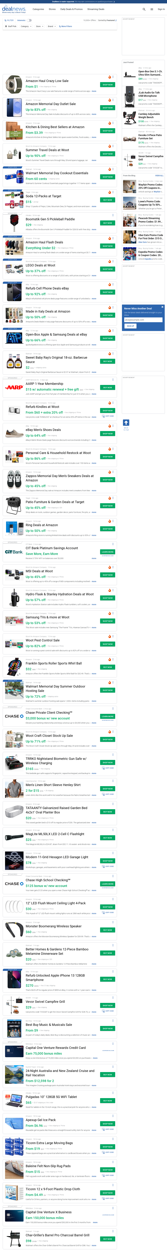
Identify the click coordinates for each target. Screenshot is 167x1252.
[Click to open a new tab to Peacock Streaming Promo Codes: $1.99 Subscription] (143, 220)
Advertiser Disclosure (108, 555)
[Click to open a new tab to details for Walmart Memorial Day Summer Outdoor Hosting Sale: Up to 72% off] (14, 691)
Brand (52, 26)
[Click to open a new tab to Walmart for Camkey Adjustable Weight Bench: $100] (143, 118)
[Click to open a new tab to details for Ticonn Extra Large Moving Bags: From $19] (14, 1146)
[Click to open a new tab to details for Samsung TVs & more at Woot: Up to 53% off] (14, 621)
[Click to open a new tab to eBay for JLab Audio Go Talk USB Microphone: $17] (143, 96)
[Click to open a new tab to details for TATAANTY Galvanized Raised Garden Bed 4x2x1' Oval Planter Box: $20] (14, 813)
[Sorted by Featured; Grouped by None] (107, 20)
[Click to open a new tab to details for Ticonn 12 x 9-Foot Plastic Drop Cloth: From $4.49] (14, 1193)
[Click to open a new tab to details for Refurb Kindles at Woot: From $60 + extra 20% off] (14, 410)
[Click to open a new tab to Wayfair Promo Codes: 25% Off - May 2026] (143, 186)
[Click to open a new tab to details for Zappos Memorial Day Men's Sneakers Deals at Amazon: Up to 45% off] (14, 481)
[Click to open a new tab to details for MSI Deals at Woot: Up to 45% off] (14, 575)
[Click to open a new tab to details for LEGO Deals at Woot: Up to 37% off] (14, 269)
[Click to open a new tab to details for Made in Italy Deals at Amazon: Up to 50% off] (14, 315)
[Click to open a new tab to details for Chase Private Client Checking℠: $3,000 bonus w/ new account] (14, 716)
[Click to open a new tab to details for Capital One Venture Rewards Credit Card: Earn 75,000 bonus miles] (14, 1051)
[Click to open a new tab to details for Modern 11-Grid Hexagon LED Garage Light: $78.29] (14, 860)
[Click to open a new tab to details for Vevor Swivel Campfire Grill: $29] (14, 1005)
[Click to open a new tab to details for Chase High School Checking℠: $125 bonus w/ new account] (14, 884)
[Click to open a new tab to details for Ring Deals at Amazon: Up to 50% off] (14, 528)
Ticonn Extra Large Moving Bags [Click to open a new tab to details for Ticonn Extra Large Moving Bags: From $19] (49, 1143)
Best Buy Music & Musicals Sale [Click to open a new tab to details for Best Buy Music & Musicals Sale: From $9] (49, 1025)
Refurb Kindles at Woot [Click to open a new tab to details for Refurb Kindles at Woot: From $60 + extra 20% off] (42, 407)
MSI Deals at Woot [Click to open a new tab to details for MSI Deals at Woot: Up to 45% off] (39, 571)
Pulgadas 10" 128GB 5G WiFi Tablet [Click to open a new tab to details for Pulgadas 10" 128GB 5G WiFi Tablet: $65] (51, 1097)
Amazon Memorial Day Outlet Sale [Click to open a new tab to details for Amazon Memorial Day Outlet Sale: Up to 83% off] (51, 104)
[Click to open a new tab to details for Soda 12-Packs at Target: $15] (14, 200)
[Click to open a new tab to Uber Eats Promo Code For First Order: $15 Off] (143, 237)
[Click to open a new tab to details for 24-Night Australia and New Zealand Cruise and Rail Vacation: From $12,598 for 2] (14, 1076)
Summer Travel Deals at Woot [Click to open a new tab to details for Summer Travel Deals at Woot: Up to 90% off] (47, 150)
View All (159, 175)
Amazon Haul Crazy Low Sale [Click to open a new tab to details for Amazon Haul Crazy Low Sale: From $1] (47, 81)
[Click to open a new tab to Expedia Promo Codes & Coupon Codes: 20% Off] (143, 253)
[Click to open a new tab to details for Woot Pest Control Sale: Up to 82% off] (14, 644)
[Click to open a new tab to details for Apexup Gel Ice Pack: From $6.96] (14, 1123)
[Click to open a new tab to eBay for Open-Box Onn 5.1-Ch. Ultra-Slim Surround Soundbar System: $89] (143, 75)
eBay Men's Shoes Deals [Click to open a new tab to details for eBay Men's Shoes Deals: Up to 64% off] (43, 430)
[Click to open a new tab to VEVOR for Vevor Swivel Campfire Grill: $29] (143, 160)
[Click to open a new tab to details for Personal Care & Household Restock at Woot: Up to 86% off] (14, 456)
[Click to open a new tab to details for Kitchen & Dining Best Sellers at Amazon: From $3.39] (14, 130)
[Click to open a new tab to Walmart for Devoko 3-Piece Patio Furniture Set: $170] (143, 139)
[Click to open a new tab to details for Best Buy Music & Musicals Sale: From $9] (14, 1028)
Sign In (161, 9)
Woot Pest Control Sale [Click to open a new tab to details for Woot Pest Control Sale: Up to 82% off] (43, 640)
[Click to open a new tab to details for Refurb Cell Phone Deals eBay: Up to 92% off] (14, 292)
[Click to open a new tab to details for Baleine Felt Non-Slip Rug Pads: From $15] (14, 1169)
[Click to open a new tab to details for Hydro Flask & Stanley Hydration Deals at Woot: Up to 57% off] (14, 598)
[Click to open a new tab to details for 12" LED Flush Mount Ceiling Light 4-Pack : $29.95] (14, 907)
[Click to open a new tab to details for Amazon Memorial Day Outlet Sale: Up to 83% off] (14, 107)
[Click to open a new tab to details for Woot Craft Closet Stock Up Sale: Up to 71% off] (14, 739)
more (94, 91)
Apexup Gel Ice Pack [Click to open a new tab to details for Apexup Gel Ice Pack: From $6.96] (41, 1120)
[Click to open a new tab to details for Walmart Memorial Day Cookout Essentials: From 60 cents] (14, 177)
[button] (29, 20)
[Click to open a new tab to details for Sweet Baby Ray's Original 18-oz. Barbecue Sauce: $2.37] (14, 362)
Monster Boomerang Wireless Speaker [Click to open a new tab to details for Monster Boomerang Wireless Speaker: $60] (54, 926)
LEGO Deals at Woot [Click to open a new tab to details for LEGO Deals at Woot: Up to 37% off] (40, 265)
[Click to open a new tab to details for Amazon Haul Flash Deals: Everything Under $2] (14, 246)
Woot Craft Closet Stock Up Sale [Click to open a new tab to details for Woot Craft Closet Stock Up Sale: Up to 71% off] (49, 736)
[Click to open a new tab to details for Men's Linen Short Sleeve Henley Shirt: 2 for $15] (14, 788)
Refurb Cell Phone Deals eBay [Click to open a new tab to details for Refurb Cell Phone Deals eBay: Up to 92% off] (47, 288)
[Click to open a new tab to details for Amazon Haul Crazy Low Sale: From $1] (14, 84)
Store (40, 26)
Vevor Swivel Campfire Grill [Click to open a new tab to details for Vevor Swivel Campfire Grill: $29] (45, 1002)
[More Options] (113, 76)
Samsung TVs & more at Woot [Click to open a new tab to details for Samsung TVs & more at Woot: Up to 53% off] (47, 617)
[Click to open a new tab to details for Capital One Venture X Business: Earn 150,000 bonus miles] (14, 1216)
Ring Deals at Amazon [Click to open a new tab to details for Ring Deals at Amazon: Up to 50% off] (42, 525)
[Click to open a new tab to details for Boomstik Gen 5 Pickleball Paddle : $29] (14, 223)
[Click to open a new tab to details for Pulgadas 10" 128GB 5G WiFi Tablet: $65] (14, 1100)
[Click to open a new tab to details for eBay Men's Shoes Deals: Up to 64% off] (14, 433)
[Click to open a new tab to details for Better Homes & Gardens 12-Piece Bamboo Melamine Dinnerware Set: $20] (14, 954)
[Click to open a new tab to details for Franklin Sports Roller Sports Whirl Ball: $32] (14, 667)
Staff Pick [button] (10, 26)
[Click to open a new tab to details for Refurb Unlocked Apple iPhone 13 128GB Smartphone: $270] (14, 980)
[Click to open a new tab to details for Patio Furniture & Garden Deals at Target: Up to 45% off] (14, 505)
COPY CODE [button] (108, 416)
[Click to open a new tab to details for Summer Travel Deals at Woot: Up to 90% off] (14, 153)
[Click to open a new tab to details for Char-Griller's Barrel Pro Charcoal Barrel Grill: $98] (14, 1239)
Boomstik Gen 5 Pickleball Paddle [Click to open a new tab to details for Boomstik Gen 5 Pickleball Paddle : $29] (50, 219)
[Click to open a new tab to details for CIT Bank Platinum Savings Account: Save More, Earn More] (14, 552)
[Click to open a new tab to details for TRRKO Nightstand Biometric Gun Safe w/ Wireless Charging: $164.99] (14, 764)
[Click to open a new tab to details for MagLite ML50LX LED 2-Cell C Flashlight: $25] (14, 837)
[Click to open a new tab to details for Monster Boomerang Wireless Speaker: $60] (14, 930)
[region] (60, 52)
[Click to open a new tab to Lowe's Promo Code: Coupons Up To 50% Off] (143, 203)
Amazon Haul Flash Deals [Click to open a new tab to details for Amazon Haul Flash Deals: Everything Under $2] (44, 242)
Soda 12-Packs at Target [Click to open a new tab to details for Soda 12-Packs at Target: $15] (43, 196)
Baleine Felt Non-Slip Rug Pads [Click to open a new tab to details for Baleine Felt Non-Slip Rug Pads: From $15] (48, 1166)
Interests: (21, 20)
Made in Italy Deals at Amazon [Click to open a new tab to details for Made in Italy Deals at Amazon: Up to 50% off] (48, 311)
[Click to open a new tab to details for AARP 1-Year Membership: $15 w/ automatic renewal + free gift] (14, 387)
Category (26, 26)
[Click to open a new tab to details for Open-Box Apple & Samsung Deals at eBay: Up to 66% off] (14, 338)
